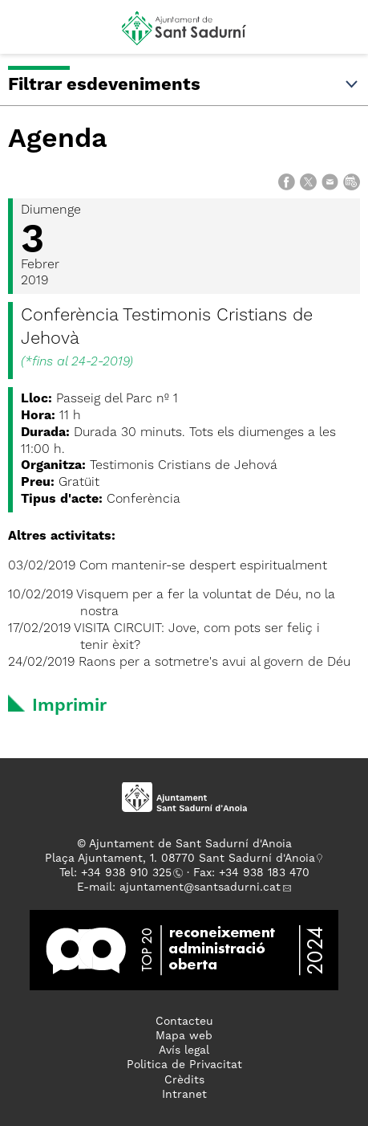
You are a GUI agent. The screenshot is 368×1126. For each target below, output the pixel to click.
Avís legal (184, 1050)
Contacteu (184, 1021)
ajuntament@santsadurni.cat (200, 887)
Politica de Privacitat (184, 1065)
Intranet (184, 1094)
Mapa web (184, 1036)
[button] (27, 33)
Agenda (57, 139)
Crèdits (184, 1080)
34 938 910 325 (129, 873)
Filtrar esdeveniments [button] (184, 85)
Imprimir (69, 706)
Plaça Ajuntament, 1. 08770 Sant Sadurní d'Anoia (180, 858)
